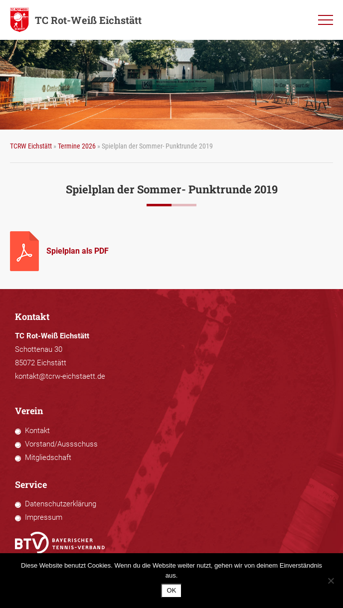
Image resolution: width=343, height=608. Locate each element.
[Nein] (331, 581)
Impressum (43, 517)
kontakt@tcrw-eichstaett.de (60, 376)
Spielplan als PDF (77, 251)
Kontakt (37, 430)
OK (171, 590)
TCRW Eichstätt (31, 146)
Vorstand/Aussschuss (61, 444)
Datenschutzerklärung (60, 503)
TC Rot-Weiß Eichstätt (76, 19)
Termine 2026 (77, 146)
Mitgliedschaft (48, 457)
